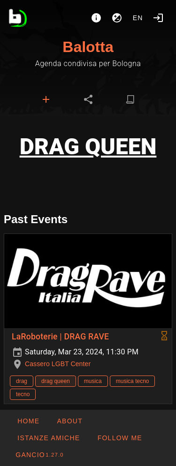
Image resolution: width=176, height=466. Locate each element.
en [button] (138, 18)
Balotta (87, 46)
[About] (96, 18)
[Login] (158, 18)
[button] (48, 437)
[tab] (46, 99)
